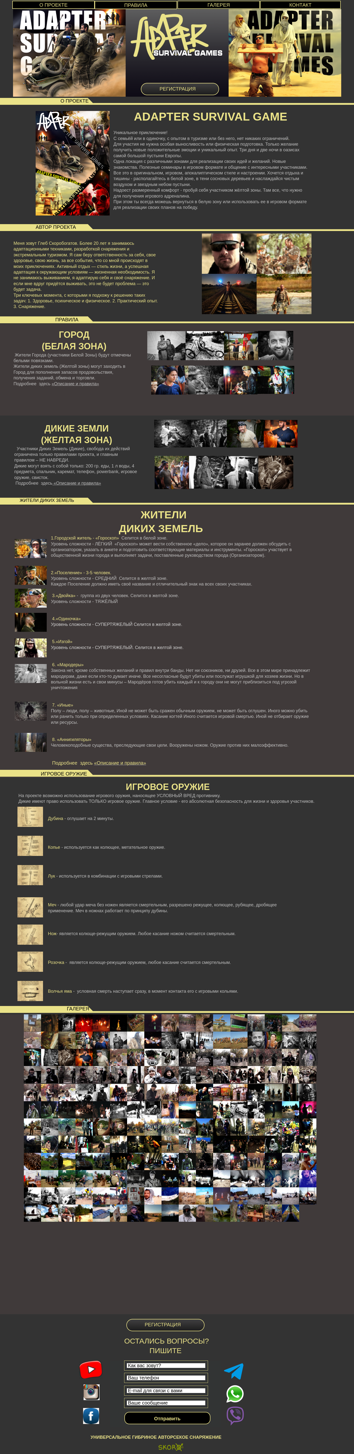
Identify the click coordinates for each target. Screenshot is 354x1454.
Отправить (167, 1418)
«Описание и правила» (75, 383)
